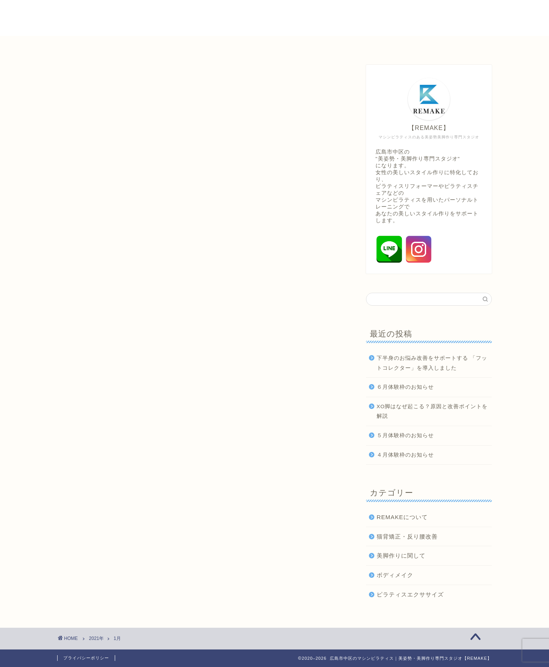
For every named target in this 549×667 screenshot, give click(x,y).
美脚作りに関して (401, 555)
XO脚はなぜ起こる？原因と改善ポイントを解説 (432, 411)
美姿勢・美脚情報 (361, 45)
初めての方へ (157, 45)
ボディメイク (395, 575)
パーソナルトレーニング (284, 45)
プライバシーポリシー (86, 658)
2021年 (96, 638)
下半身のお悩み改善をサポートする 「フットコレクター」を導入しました (432, 363)
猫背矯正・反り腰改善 (407, 536)
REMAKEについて (402, 517)
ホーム (111, 45)
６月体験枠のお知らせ (405, 387)
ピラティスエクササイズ (410, 594)
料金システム (213, 45)
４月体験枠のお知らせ (405, 455)
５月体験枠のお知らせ (405, 435)
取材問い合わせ (426, 45)
